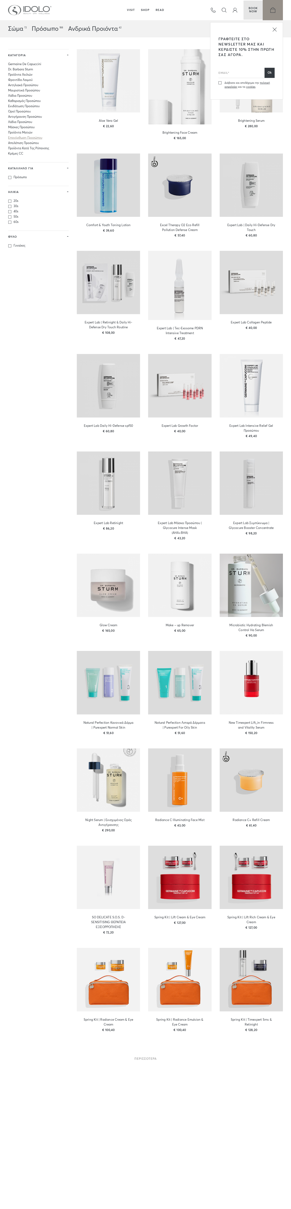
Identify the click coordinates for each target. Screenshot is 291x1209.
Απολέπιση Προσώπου (23, 145)
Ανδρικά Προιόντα (93, 29)
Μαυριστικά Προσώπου (24, 92)
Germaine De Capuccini (24, 66)
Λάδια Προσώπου (20, 98)
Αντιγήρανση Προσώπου (25, 119)
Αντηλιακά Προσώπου (23, 87)
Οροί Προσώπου (19, 113)
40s (16, 213)
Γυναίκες (19, 248)
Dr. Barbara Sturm (20, 71)
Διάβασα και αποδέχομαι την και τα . (247, 85)
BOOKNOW (252, 10)
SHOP (145, 10)
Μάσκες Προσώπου (21, 129)
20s (16, 203)
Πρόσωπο (45, 29)
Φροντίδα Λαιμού (20, 82)
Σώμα (15, 29)
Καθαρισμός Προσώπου (24, 103)
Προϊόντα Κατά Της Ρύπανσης (28, 150)
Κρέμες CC (15, 156)
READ (160, 10)
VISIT (131, 10)
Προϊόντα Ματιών (20, 135)
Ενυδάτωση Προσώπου (24, 108)
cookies (250, 87)
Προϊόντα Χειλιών (20, 77)
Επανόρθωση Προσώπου (25, 140)
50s (16, 219)
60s (16, 224)
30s (16, 208)
